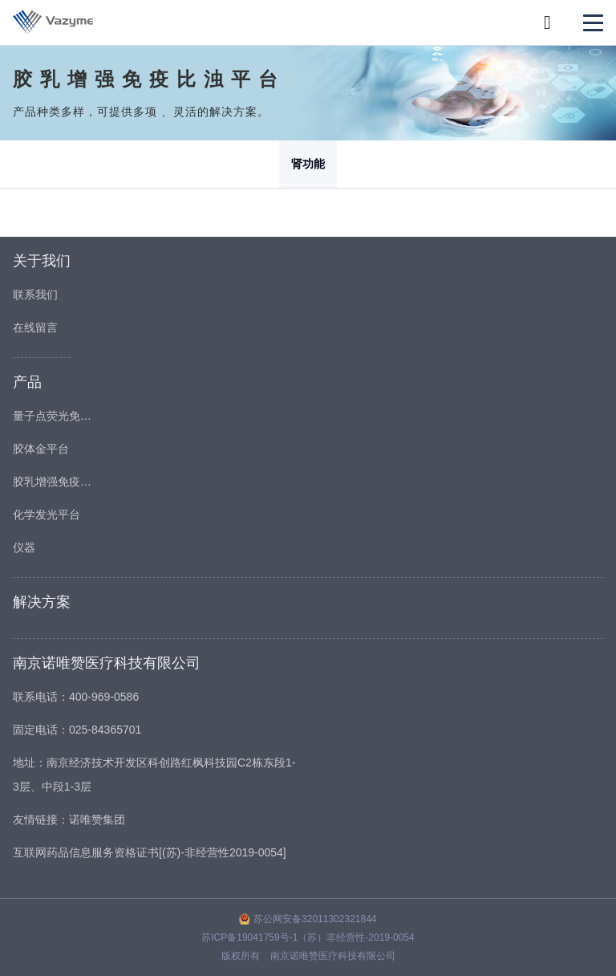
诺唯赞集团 (97, 819)
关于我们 (42, 261)
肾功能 (308, 163)
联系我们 (35, 294)
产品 (27, 382)
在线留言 (35, 327)
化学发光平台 (46, 514)
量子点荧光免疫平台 (53, 415)
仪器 (24, 547)
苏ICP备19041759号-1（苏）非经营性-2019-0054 (307, 937)
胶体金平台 (41, 448)
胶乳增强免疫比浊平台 (53, 481)
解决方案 (42, 602)
